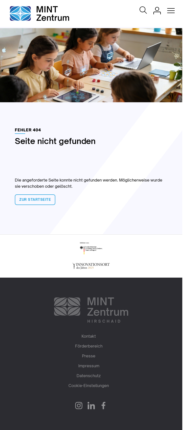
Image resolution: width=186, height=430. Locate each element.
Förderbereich (89, 346)
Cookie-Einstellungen (88, 385)
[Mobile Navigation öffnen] (171, 10)
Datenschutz (89, 375)
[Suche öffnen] (143, 10)
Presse (88, 355)
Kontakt (89, 336)
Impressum (88, 365)
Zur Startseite (35, 199)
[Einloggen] (157, 10)
